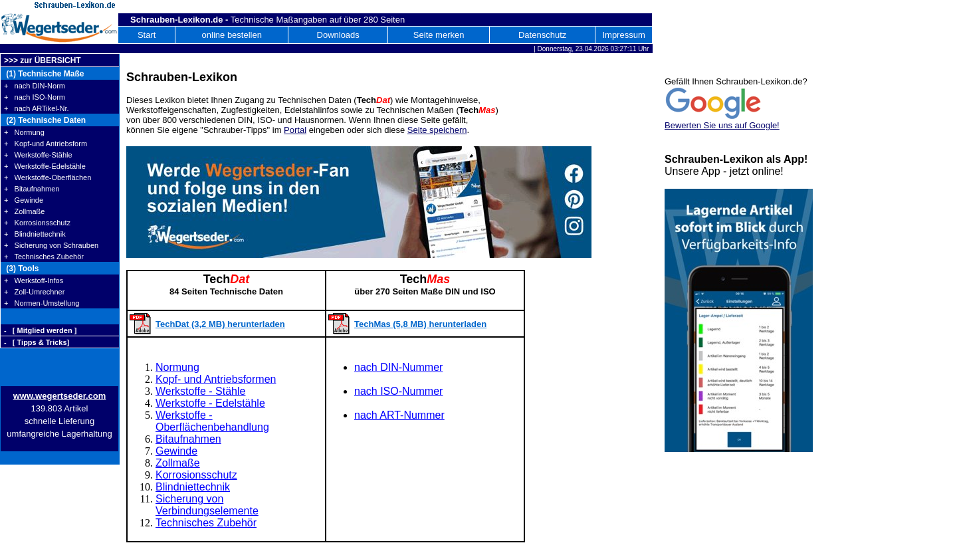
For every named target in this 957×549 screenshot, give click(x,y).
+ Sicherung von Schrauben (51, 245)
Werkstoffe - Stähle (200, 391)
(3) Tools (21, 268)
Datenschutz (542, 35)
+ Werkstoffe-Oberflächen (47, 177)
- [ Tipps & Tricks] (36, 342)
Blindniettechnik (193, 487)
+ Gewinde (23, 200)
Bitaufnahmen (188, 439)
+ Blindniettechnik (35, 234)
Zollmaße (178, 463)
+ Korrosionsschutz (37, 223)
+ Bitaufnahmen (31, 189)
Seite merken (439, 35)
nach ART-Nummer (399, 415)
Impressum (623, 35)
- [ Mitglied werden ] (40, 330)
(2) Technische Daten (45, 120)
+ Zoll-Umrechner (34, 292)
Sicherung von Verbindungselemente (207, 504)
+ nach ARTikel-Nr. (36, 108)
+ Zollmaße (24, 211)
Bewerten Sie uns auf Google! (722, 125)
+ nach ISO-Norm (34, 97)
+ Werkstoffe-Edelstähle (45, 166)
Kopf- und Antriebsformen (216, 379)
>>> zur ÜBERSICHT (42, 60)
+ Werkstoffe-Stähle (38, 155)
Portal (295, 130)
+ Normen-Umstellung (41, 303)
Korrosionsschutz (196, 475)
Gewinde (176, 451)
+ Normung (24, 132)
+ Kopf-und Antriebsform (45, 144)
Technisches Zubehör (206, 522)
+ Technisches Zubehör (44, 257)
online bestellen (232, 35)
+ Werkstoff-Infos (33, 280)
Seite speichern (437, 130)
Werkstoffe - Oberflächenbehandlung (212, 421)
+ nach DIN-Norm (34, 86)
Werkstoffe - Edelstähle (210, 403)
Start (147, 35)
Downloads (338, 35)
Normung (177, 367)
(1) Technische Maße (44, 73)
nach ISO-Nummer (398, 391)
